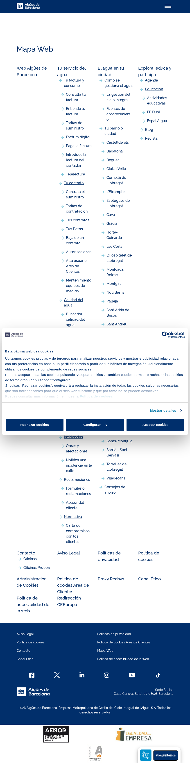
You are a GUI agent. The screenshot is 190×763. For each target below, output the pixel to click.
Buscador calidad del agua (75, 319)
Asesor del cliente (75, 505)
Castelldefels (117, 142)
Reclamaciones (77, 479)
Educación (154, 89)
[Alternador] (168, 6)
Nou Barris (115, 292)
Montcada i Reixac (115, 272)
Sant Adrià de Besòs (117, 313)
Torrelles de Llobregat (116, 467)
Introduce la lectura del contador (76, 160)
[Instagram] (106, 675)
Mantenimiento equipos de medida (78, 285)
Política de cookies (30, 642)
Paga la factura (79, 146)
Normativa (73, 517)
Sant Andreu (116, 324)
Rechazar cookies (34, 425)
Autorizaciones (78, 252)
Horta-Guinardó (114, 235)
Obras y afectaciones (77, 448)
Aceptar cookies (155, 425)
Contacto (26, 552)
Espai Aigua (157, 121)
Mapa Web (105, 650)
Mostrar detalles (163, 410)
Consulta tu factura (76, 97)
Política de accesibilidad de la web (33, 604)
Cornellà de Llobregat (116, 180)
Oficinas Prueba (36, 567)
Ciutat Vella (116, 169)
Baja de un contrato (75, 240)
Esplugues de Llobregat (118, 203)
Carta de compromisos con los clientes (78, 533)
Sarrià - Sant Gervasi (116, 452)
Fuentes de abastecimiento (118, 114)
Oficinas (30, 559)
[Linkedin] (82, 675)
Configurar (95, 425)
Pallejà (112, 301)
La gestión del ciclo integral (118, 97)
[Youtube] (132, 675)
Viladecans (115, 478)
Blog (149, 129)
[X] (57, 675)
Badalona (114, 151)
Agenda (151, 80)
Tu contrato (74, 183)
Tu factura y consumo (74, 83)
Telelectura (75, 174)
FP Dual (153, 112)
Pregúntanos (166, 755)
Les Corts (114, 246)
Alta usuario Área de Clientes (76, 266)
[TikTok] (158, 675)
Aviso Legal (68, 552)
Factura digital (78, 137)
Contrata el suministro (75, 194)
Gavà (110, 215)
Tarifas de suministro (75, 125)
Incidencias (73, 437)
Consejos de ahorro (114, 490)
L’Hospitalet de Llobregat (119, 258)
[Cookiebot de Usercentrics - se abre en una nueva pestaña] (165, 335)
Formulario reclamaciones (78, 491)
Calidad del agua (73, 302)
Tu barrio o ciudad (113, 131)
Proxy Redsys (111, 578)
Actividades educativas (157, 100)
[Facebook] (31, 675)
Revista (151, 138)
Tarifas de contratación (77, 208)
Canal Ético (149, 578)
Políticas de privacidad (114, 634)
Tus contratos (77, 220)
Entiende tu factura (75, 111)
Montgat (113, 284)
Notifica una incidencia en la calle (79, 465)
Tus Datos (74, 229)
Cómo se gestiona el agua (118, 83)
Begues (112, 160)
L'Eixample (115, 192)
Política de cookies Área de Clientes (73, 585)
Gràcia (111, 223)
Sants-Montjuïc (119, 441)
